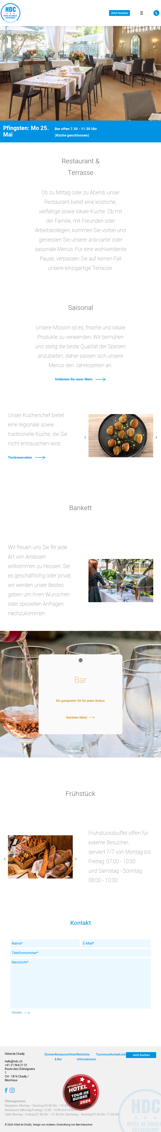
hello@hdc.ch (13, 1061)
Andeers (50, 1125)
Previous (85, 434)
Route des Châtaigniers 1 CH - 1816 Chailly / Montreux (20, 1075)
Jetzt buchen (119, 13)
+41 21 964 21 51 (16, 1065)
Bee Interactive (84, 1125)
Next (156, 434)
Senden (21, 1012)
